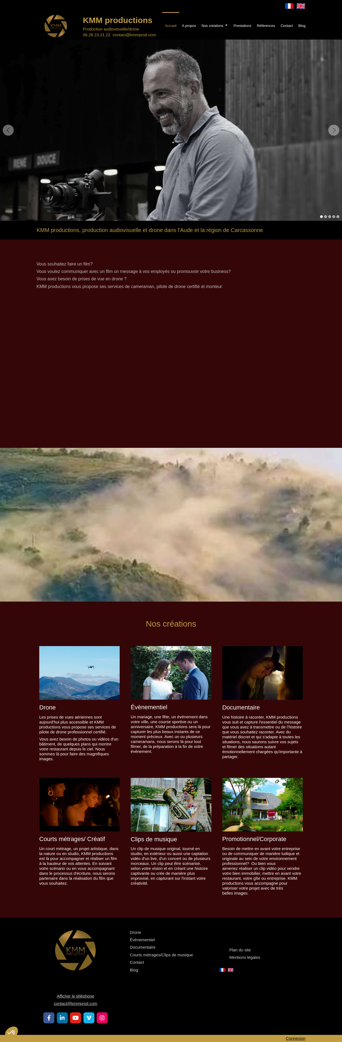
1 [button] (321, 216)
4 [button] (333, 216)
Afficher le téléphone (75, 996)
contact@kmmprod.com (75, 1003)
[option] (171, 130)
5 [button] (338, 216)
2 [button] (325, 216)
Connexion (295, 1038)
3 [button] (329, 216)
